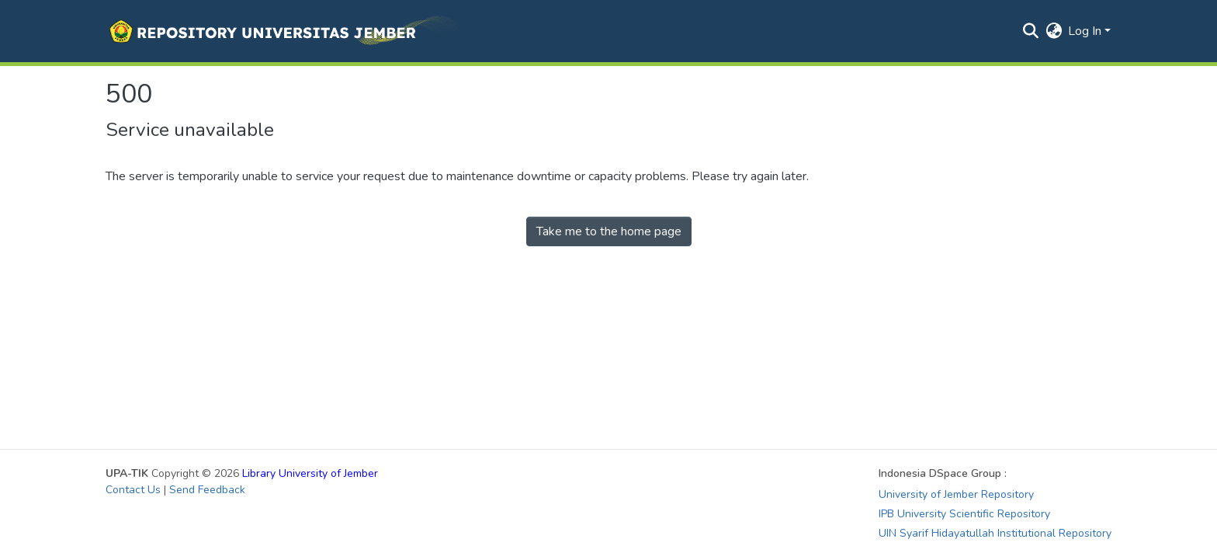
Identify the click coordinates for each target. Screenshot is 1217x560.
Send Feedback (207, 489)
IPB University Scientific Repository (964, 513)
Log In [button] (1086, 31)
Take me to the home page (608, 231)
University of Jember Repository (956, 494)
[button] (283, 31)
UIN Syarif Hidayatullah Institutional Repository (995, 533)
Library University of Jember (310, 473)
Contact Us (133, 489)
